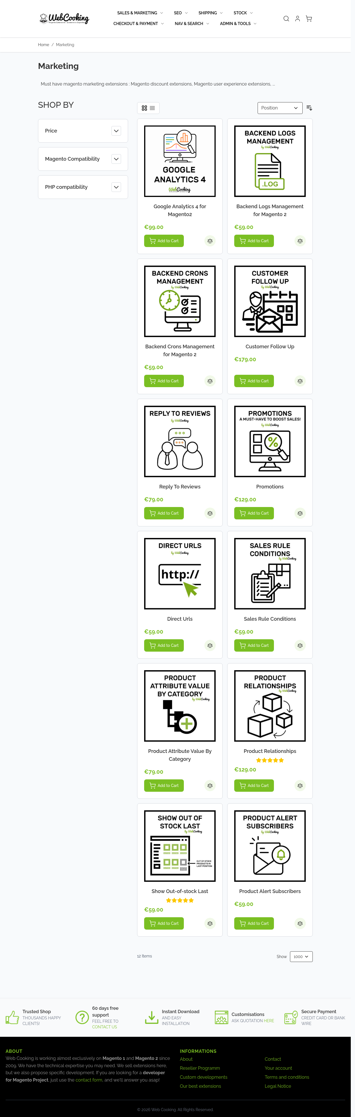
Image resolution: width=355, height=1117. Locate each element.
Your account (278, 1068)
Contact (273, 1059)
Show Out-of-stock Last (180, 891)
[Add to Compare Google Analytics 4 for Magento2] (210, 240)
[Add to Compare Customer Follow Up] (300, 381)
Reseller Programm (200, 1068)
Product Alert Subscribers (270, 891)
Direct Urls (180, 619)
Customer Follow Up (269, 346)
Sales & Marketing (137, 13)
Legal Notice (278, 1086)
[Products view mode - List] (152, 108)
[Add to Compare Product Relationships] (300, 785)
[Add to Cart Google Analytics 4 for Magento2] (164, 241)
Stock (240, 13)
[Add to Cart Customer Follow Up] (254, 381)
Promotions (269, 487)
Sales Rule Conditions (270, 619)
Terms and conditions (287, 1077)
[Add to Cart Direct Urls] (164, 645)
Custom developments (203, 1077)
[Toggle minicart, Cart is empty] (309, 19)
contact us (104, 1027)
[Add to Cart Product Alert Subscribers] (254, 923)
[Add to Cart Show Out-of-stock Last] (164, 923)
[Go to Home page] (64, 18)
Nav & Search (189, 23)
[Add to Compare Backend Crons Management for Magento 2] (210, 381)
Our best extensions (200, 1086)
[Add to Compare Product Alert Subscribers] (300, 923)
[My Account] (298, 19)
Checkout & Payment (135, 23)
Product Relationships (270, 751)
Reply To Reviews (180, 487)
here (269, 1021)
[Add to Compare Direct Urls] (210, 645)
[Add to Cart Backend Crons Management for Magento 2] (164, 381)
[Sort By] (280, 108)
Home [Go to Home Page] (43, 44)
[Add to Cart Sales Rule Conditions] (254, 645)
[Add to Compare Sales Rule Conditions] (300, 645)
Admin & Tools (235, 23)
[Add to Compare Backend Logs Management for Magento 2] (300, 240)
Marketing (65, 44)
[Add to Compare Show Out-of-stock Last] (210, 923)
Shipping (208, 13)
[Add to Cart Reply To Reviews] (164, 513)
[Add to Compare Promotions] (300, 513)
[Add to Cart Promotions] (254, 513)
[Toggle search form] (286, 19)
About (186, 1059)
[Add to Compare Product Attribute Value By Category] (210, 785)
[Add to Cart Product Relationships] (254, 785)
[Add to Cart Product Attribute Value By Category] (164, 785)
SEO (178, 13)
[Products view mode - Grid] (144, 108)
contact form (89, 1080)
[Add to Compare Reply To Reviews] (210, 513)
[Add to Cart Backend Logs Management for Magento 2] (254, 241)
